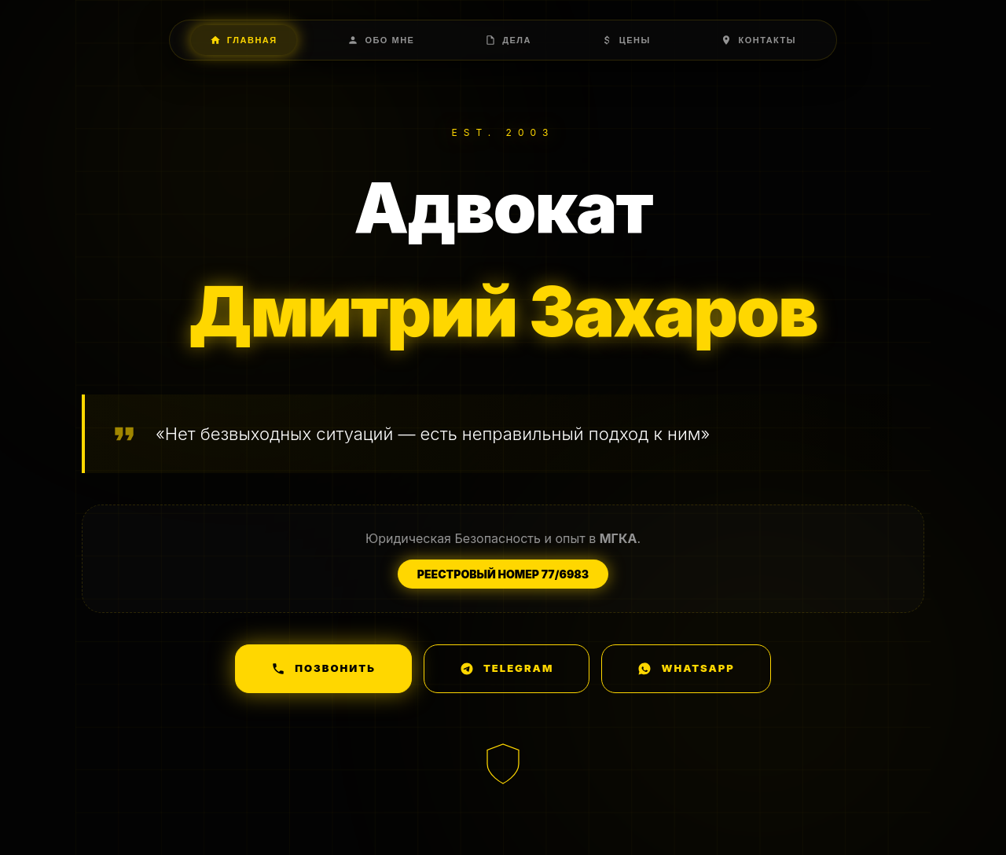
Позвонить (323, 669)
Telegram (506, 669)
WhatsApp (685, 669)
